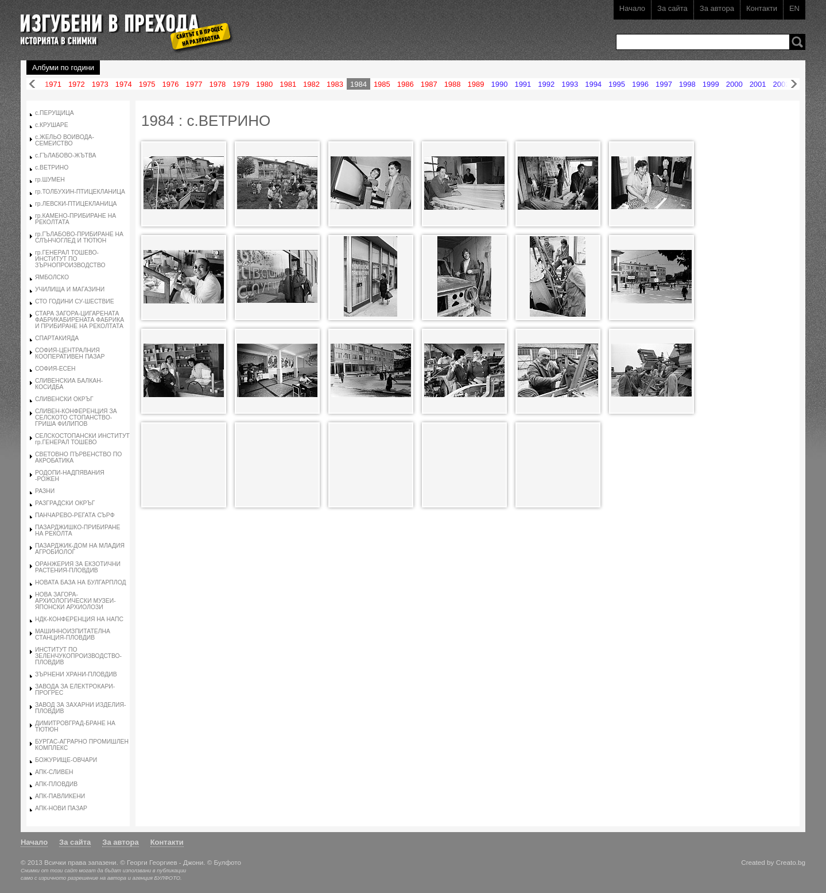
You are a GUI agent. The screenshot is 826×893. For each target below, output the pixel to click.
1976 (170, 84)
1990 (499, 84)
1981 (288, 84)
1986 (405, 84)
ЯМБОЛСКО (52, 277)
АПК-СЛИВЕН (54, 772)
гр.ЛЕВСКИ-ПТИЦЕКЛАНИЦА (76, 204)
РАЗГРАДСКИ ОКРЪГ (65, 503)
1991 (522, 84)
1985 (382, 84)
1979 (240, 84)
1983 (335, 84)
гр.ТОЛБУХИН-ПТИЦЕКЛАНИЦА (80, 191)
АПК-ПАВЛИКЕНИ (60, 796)
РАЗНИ (45, 491)
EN (794, 8)
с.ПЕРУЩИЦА (54, 113)
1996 (640, 84)
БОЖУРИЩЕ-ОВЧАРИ (66, 760)
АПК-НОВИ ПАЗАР (61, 808)
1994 (593, 84)
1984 (358, 84)
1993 (569, 84)
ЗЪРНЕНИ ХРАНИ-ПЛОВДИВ (76, 674)
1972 (76, 84)
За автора (717, 8)
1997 (664, 84)
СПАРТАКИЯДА (57, 338)
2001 (758, 84)
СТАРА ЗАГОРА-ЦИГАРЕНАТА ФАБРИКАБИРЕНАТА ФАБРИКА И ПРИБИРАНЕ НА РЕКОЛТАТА (79, 319)
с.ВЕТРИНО (51, 167)
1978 (217, 84)
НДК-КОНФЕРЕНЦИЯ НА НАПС (79, 619)
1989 (476, 84)
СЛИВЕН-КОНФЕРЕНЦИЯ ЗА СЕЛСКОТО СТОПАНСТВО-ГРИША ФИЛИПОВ (76, 417)
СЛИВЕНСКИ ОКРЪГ (64, 399)
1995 (616, 84)
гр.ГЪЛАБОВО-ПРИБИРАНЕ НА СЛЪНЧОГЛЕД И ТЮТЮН (79, 237)
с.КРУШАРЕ (51, 125)
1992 (546, 84)
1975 (147, 84)
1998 (687, 84)
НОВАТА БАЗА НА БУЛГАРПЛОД (80, 582)
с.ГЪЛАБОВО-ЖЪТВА (65, 155)
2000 (734, 84)
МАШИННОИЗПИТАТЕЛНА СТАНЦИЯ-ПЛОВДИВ (72, 634)
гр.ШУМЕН (50, 179)
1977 (194, 84)
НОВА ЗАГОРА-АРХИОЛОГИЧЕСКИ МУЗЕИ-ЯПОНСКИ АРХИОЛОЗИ (75, 600)
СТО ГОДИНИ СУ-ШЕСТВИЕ (74, 301)
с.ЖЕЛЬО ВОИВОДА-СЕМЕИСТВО (64, 140)
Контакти (761, 8)
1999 (711, 84)
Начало (632, 8)
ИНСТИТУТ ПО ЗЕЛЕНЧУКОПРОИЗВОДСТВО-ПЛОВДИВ (78, 655)
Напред (794, 84)
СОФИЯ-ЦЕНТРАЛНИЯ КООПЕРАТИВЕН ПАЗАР (69, 353)
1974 (123, 84)
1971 (53, 84)
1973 (100, 84)
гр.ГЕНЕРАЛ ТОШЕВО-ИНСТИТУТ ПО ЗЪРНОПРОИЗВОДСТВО (70, 258)
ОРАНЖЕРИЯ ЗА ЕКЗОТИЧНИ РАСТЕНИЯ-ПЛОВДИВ (78, 567)
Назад (32, 84)
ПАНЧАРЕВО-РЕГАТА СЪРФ (75, 515)
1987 (429, 84)
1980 (264, 84)
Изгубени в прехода (122, 25)
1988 (452, 84)
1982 (311, 84)
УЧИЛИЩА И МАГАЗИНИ (69, 289)
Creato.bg (790, 862)
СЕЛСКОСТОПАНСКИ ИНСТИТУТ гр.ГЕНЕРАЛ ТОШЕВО (82, 439)
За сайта (672, 8)
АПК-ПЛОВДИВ (56, 784)
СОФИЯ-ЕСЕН (55, 368)
